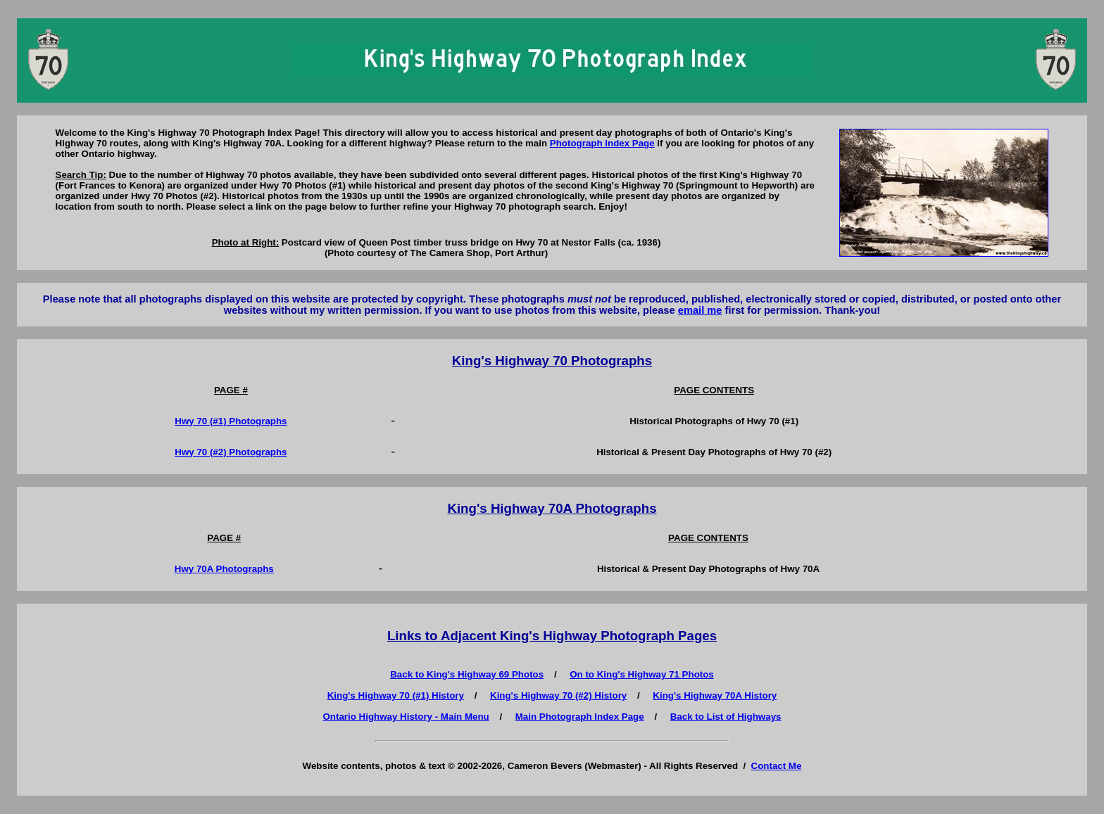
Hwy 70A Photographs (224, 569)
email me (700, 310)
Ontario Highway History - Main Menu (406, 716)
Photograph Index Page (602, 143)
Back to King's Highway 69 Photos (467, 674)
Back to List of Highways (726, 716)
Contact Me (776, 766)
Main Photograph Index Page (579, 716)
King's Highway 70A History (715, 695)
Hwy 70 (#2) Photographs (231, 452)
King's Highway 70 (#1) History (395, 695)
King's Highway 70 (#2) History (558, 695)
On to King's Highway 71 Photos (642, 674)
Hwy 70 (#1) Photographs (231, 421)
